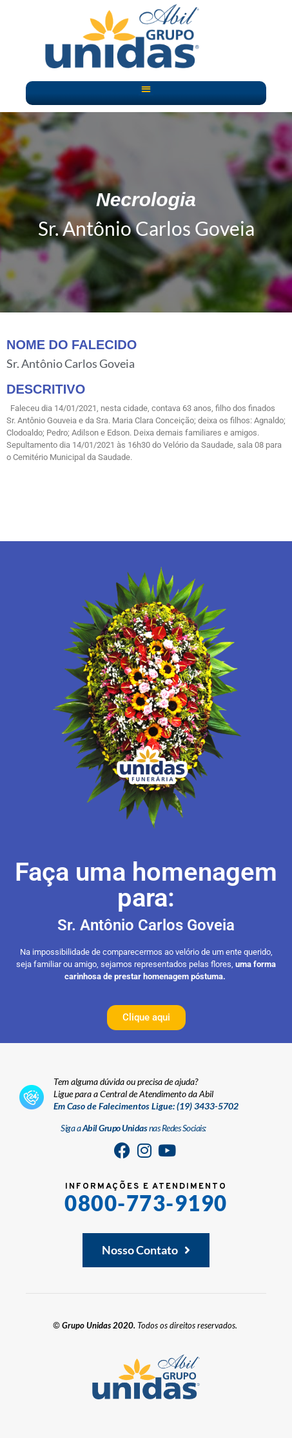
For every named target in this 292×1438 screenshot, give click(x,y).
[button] (146, 88)
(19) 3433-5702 (207, 1105)
